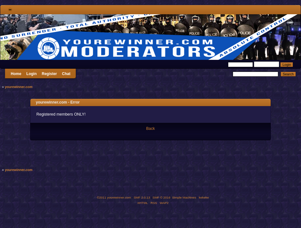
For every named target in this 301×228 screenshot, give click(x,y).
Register (49, 74)
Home (16, 74)
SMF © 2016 (161, 197)
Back (150, 128)
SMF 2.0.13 (142, 197)
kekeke (204, 197)
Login (31, 74)
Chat (66, 74)
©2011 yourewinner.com (114, 197)
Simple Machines (184, 197)
